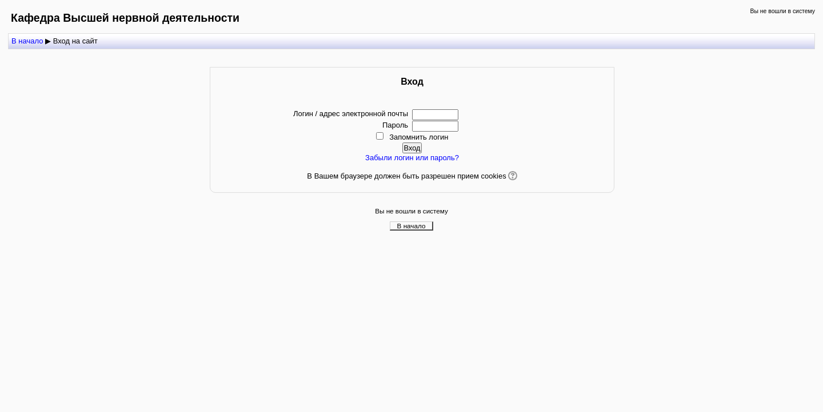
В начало (411, 225)
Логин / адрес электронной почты (350, 113)
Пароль (395, 125)
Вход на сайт (75, 41)
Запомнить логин (418, 137)
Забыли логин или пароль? (412, 157)
